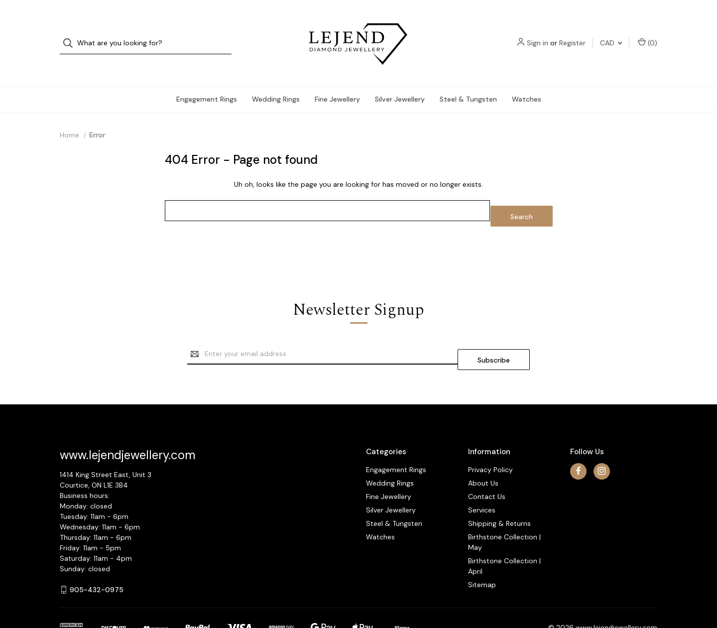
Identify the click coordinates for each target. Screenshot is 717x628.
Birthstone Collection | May (504, 511)
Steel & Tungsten (468, 79)
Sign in (537, 32)
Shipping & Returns (499, 492)
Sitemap (482, 553)
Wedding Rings (276, 79)
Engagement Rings (206, 79)
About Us (483, 452)
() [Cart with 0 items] (647, 32)
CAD (611, 32)
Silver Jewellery (400, 79)
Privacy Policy (490, 438)
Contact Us (486, 465)
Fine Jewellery (337, 79)
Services (481, 479)
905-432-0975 (96, 558)
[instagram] (602, 440)
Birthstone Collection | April (504, 535)
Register (572, 32)
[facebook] (578, 440)
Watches (526, 79)
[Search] (71, 33)
